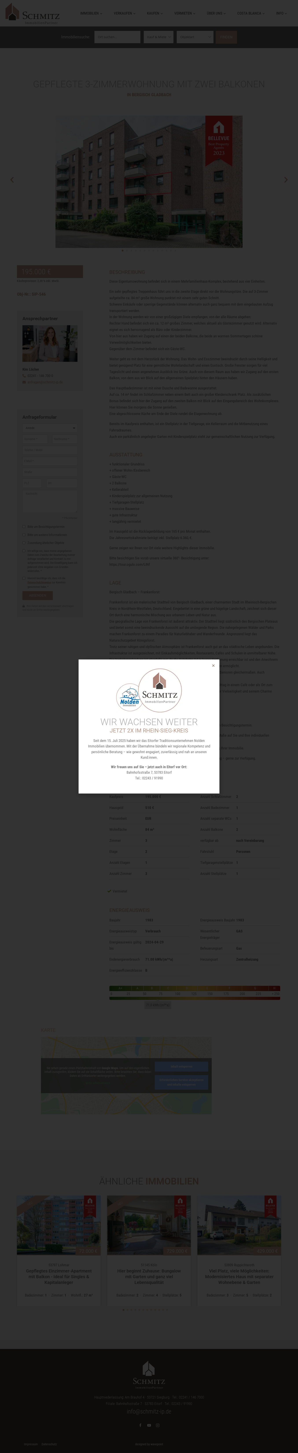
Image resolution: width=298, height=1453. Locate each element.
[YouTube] (149, 1425)
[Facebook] (140, 1425)
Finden (226, 37)
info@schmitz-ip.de (149, 1411)
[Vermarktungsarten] (158, 37)
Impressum (31, 1444)
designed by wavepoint (149, 1444)
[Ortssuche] (117, 37)
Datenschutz (49, 1444)
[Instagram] (157, 1425)
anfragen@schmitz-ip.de (45, 382)
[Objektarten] (195, 37)
